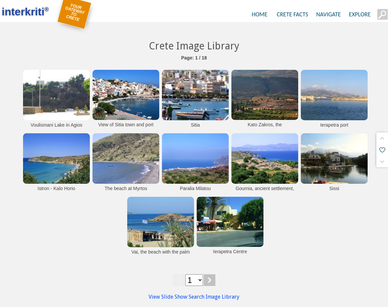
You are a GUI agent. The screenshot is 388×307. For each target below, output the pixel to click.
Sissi (334, 188)
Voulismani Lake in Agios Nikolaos (56, 128)
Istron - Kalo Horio (56, 188)
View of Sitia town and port (126, 124)
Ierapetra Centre (230, 251)
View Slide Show (168, 297)
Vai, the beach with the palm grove (161, 255)
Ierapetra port (334, 125)
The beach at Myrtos (126, 188)
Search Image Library (214, 297)
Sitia (195, 125)
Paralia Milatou (195, 188)
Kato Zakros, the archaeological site (264, 128)
